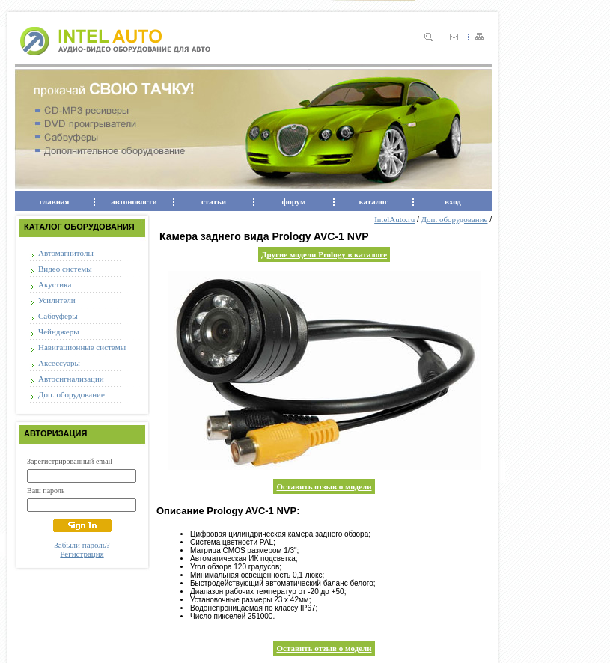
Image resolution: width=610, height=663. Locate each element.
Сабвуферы (58, 315)
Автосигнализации (71, 378)
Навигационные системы (82, 347)
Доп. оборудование (71, 394)
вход (453, 201)
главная (55, 201)
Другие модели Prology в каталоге (324, 254)
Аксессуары (59, 362)
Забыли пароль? (82, 544)
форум (294, 201)
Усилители (57, 300)
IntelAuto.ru (394, 219)
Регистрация (81, 553)
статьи (213, 201)
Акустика (54, 284)
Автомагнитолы (66, 252)
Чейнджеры (58, 331)
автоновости (133, 201)
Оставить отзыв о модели (323, 486)
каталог (373, 201)
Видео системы (65, 268)
